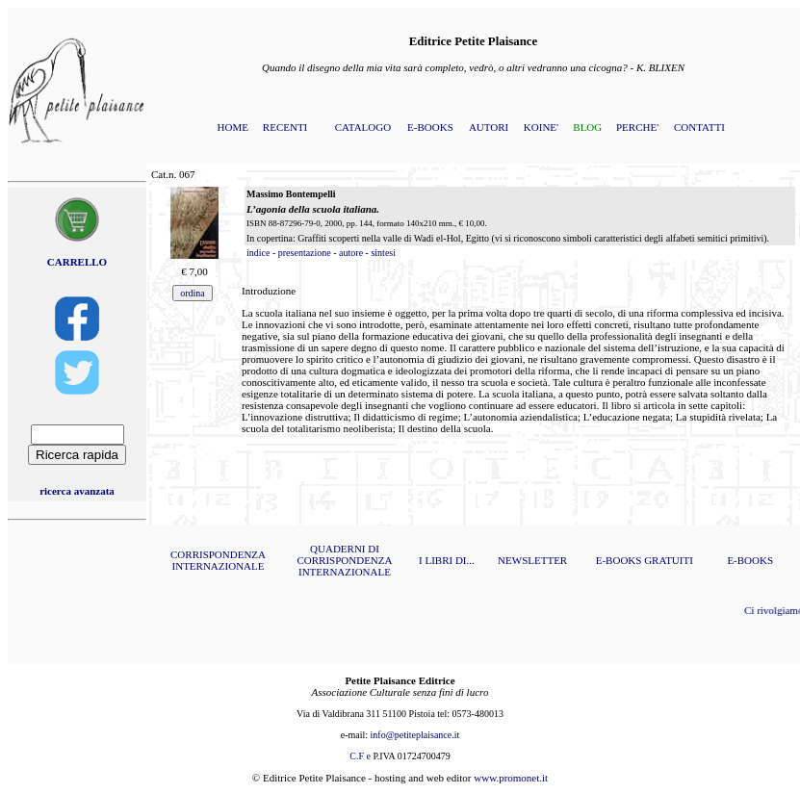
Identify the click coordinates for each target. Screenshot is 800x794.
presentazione (304, 252)
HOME (233, 127)
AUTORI (488, 127)
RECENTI (285, 127)
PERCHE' (637, 127)
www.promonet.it (511, 777)
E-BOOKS (430, 127)
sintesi (383, 252)
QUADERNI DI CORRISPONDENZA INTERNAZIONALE (344, 560)
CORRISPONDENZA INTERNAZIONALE (218, 560)
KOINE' (541, 127)
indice (258, 252)
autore (351, 252)
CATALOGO (363, 127)
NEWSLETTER (532, 560)
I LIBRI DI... (447, 560)
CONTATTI (699, 127)
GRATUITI (668, 560)
